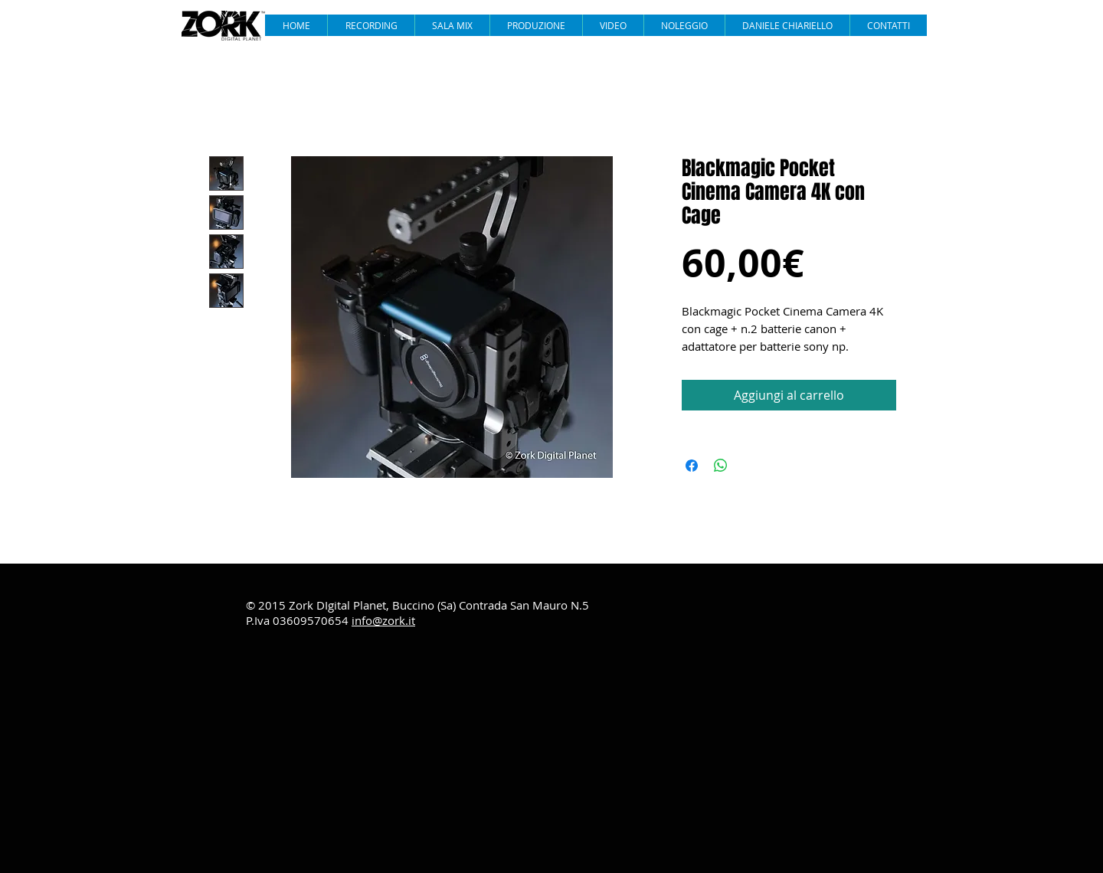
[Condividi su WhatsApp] (721, 465)
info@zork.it (383, 620)
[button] (612, 25)
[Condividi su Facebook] (691, 465)
